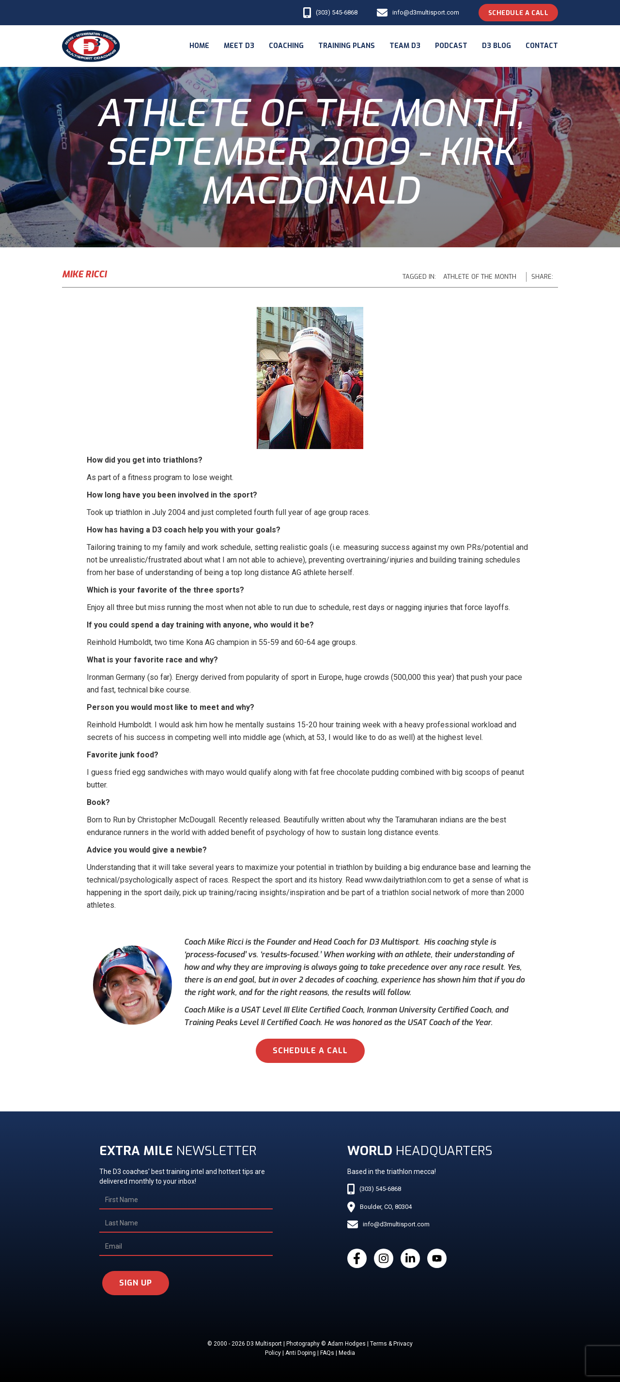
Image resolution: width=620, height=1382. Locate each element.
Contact (542, 45)
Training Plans (346, 45)
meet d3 (239, 45)
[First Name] (186, 1200)
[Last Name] (186, 1223)
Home (199, 45)
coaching (286, 45)
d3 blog (496, 45)
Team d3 (404, 45)
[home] (91, 46)
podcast (451, 45)
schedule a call (310, 1050)
